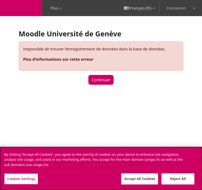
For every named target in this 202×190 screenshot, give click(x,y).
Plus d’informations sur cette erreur (58, 59)
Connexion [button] (176, 8)
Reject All (178, 178)
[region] (101, 168)
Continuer (101, 79)
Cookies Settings (21, 178)
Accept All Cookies (139, 178)
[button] (139, 8)
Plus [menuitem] (54, 8)
